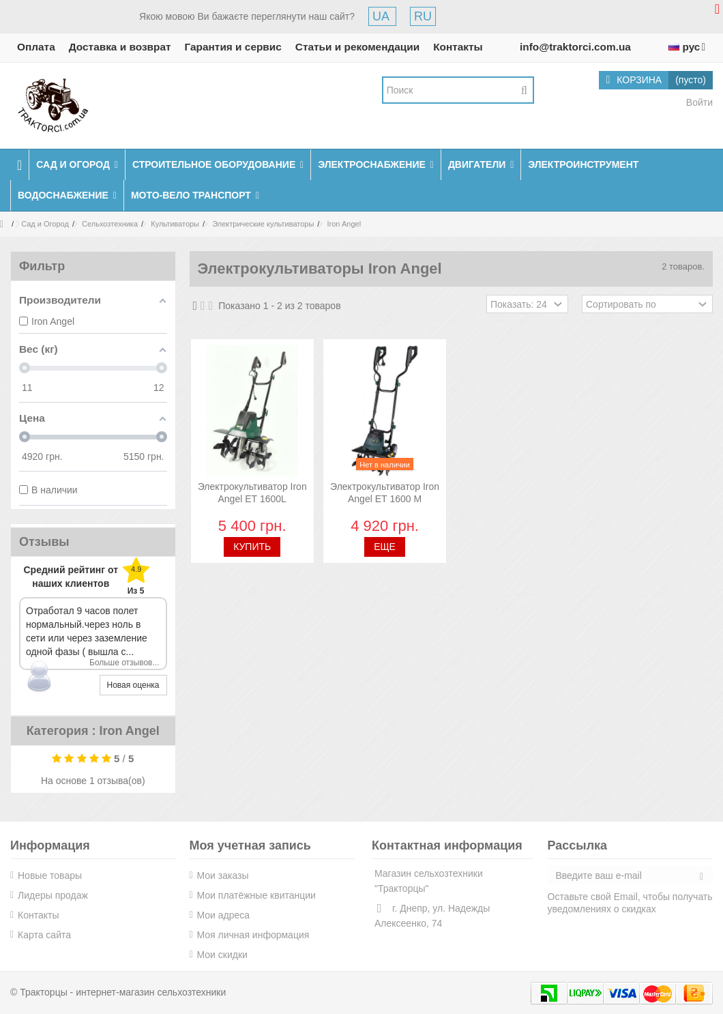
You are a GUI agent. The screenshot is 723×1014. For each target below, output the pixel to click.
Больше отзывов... (124, 662)
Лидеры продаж (53, 895)
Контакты (458, 47)
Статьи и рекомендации (357, 47)
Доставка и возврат (120, 47)
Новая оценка (133, 685)
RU (423, 16)
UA (382, 16)
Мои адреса (223, 915)
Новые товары (50, 875)
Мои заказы (223, 875)
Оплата (36, 47)
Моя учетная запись (250, 845)
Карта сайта (44, 934)
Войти (698, 102)
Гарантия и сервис (233, 47)
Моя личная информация (253, 934)
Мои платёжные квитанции (256, 895)
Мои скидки (222, 954)
